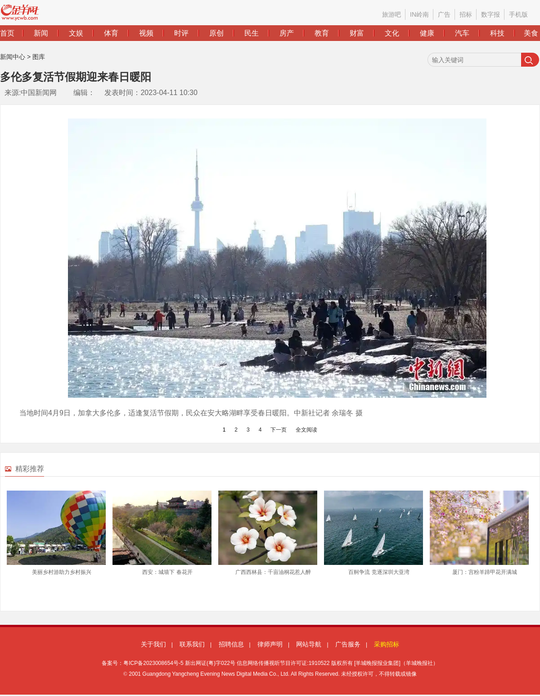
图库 (38, 56)
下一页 (278, 430)
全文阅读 (306, 430)
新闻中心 (12, 56)
